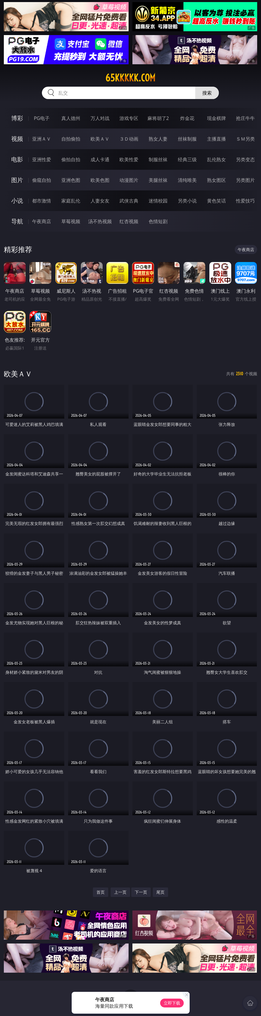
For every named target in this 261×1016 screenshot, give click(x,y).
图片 (17, 180)
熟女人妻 (158, 139)
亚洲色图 (70, 180)
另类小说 (187, 200)
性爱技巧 (245, 200)
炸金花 (187, 118)
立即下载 (172, 1003)
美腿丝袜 (158, 180)
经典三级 (187, 159)
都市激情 (41, 200)
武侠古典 (128, 200)
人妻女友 (100, 200)
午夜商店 (41, 221)
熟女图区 (216, 180)
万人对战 (100, 118)
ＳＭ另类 (245, 139)
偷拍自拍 (70, 159)
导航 (17, 221)
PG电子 (42, 118)
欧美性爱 (128, 159)
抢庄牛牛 (245, 118)
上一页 (120, 892)
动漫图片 (128, 180)
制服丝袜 (158, 159)
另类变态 (245, 159)
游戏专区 (128, 118)
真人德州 (70, 118)
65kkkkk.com (130, 78)
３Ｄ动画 (128, 139)
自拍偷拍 (70, 139)
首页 (100, 892)
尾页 (160, 892)
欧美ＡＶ (100, 139)
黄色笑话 (216, 200)
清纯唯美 (187, 180)
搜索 (207, 93)
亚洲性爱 (41, 159)
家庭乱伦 (70, 200)
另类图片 (245, 180)
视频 (17, 139)
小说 (17, 201)
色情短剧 (158, 221)
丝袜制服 (187, 139)
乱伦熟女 (216, 159)
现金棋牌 (216, 118)
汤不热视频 (100, 221)
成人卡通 (100, 159)
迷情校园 (158, 200)
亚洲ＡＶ (41, 139)
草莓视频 (70, 221)
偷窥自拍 (41, 180)
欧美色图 (100, 180)
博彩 (17, 118)
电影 (17, 159)
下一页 (141, 892)
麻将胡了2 (158, 118)
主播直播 (216, 139)
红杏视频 (128, 221)
